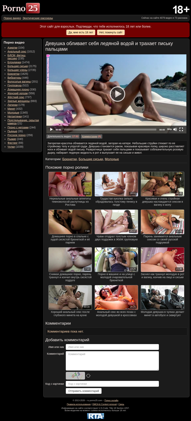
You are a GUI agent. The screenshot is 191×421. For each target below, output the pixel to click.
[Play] (116, 94)
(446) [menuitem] (18, 77)
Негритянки (15, 116)
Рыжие (12, 139)
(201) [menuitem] (23, 81)
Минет (11, 108)
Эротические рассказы (38, 18)
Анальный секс (17, 51)
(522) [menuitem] (18, 85)
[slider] (110, 130)
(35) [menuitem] (15, 131)
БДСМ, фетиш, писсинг (17, 57)
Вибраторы (14, 77)
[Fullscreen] (181, 129)
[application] (116, 93)
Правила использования (79, 404)
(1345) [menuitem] (18, 112)
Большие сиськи (18, 66)
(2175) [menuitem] (22, 66)
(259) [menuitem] (20, 135)
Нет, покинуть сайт (111, 32)
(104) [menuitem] (16, 47)
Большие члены (18, 70)
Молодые (13, 112)
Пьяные (12, 131)
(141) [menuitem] (18, 116)
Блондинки (14, 62)
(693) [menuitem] (22, 101)
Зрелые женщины (19, 101)
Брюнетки (14, 73)
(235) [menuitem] (17, 57)
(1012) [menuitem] (21, 51)
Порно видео (12, 18)
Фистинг (13, 142)
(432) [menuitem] (15, 108)
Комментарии (89, 136)
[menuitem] (12, 18)
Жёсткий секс (16, 97)
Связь (121, 404)
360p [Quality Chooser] (169, 129)
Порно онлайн (111, 400)
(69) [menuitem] (15, 142)
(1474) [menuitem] (19, 62)
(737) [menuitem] (19, 97)
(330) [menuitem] (22, 89)
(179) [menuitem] (16, 104)
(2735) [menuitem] (22, 70)
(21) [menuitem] (23, 122)
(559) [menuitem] (21, 93)
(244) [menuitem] (22, 127)
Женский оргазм (18, 93)
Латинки (13, 104)
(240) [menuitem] (15, 139)
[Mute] (175, 129)
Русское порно (17, 135)
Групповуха (15, 85)
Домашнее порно (18, 89)
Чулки (11, 146)
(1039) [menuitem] (15, 146)
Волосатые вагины (19, 81)
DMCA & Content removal (105, 404)
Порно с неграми (18, 127)
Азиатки (12, 47)
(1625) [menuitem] (18, 73)
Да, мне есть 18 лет (80, 32)
